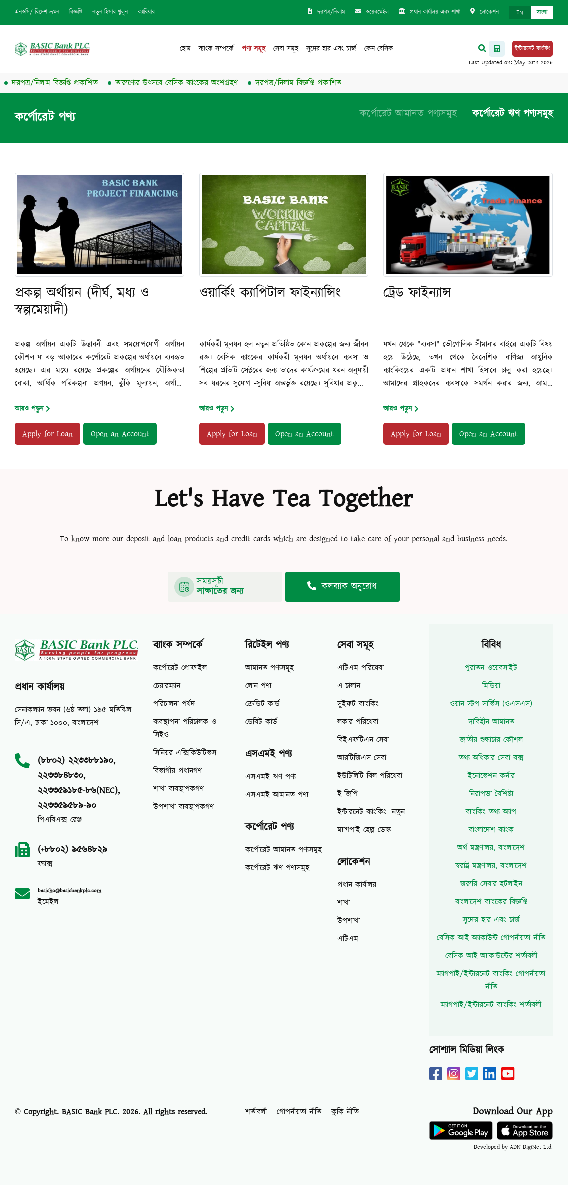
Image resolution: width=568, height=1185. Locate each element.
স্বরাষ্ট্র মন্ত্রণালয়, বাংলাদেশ (491, 865)
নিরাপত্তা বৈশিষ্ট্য (492, 793)
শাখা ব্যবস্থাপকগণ (179, 788)
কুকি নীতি (345, 1111)
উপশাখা (349, 920)
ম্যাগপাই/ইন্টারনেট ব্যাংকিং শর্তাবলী (491, 1004)
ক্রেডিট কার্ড (263, 703)
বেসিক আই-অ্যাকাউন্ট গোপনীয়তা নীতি (491, 937)
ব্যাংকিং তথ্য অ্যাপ (491, 811)
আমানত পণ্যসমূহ (270, 667)
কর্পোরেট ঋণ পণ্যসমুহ (512, 114)
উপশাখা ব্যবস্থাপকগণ (184, 806)
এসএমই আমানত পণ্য (277, 794)
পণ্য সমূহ (254, 49)
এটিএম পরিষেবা (361, 667)
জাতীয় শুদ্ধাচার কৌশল (491, 739)
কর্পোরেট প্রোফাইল (180, 667)
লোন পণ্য (259, 685)
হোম (185, 49)
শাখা (344, 902)
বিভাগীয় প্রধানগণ (178, 770)
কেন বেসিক (379, 49)
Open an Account (120, 433)
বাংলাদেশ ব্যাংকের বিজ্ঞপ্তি (492, 901)
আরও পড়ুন (32, 409)
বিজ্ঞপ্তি (76, 12)
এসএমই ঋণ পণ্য (271, 776)
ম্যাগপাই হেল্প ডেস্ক (365, 829)
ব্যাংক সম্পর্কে (216, 49)
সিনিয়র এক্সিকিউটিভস (185, 752)
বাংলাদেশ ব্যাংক (491, 829)
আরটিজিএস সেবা (362, 757)
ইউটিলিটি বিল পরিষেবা (370, 775)
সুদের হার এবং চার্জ (331, 49)
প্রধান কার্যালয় (357, 884)
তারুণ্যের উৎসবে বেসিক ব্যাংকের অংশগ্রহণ (183, 82)
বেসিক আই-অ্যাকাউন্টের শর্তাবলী (492, 955)
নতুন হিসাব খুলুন (110, 12)
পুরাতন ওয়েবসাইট (491, 667)
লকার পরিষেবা (358, 721)
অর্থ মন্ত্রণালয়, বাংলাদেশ (491, 847)
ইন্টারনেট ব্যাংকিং (532, 48)
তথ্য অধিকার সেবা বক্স (491, 757)
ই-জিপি (348, 793)
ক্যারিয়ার (146, 12)
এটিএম (348, 938)
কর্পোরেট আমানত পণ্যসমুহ (408, 114)
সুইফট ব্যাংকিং (358, 703)
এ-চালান (349, 685)
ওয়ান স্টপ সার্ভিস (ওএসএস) (491, 703)
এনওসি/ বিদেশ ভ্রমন (37, 12)
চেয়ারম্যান (167, 685)
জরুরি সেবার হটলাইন (491, 883)
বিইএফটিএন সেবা (363, 739)
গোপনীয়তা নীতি (299, 1111)
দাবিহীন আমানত (491, 721)
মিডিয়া (491, 685)
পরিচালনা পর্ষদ (175, 703)
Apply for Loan (47, 433)
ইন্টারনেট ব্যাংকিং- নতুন (371, 811)
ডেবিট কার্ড (262, 721)
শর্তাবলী (256, 1111)
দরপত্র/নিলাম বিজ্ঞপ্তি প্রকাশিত (62, 82)
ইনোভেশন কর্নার (491, 775)
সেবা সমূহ (286, 49)
